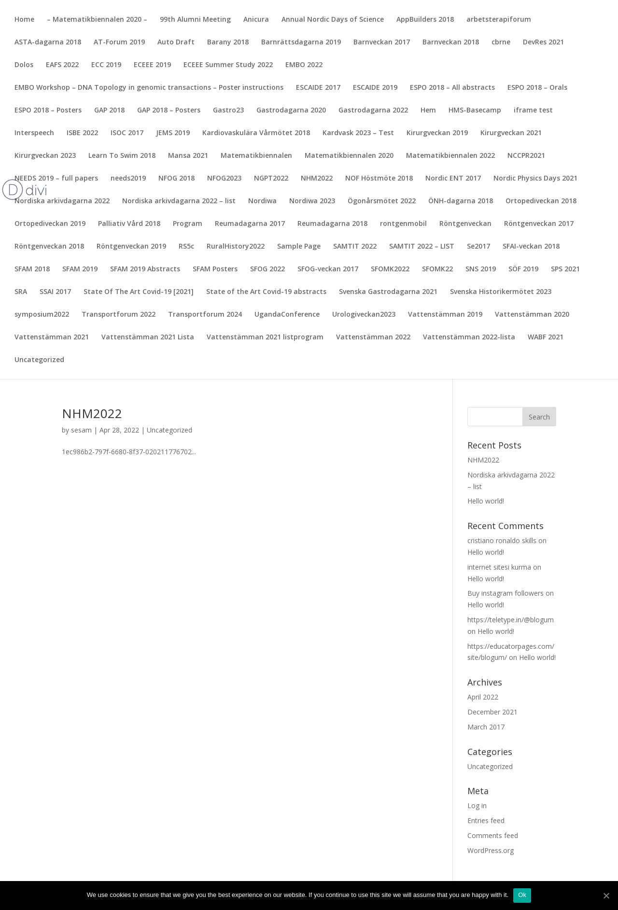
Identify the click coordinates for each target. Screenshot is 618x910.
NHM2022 (317, 178)
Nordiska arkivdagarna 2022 (62, 201)
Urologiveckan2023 (363, 315)
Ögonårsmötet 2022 (382, 201)
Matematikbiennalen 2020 (349, 156)
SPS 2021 (565, 269)
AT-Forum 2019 (119, 42)
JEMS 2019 (173, 133)
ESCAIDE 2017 (318, 88)
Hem (428, 110)
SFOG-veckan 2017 (327, 269)
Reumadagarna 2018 (332, 224)
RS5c (186, 247)
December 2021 (492, 711)
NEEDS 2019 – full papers (56, 178)
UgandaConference (287, 315)
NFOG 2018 (176, 178)
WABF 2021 (545, 337)
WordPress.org (490, 850)
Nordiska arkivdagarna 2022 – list (179, 201)
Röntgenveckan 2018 (49, 247)
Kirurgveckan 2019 (437, 133)
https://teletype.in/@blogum (510, 619)
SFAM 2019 (80, 269)
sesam (81, 429)
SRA (20, 292)
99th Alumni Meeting (195, 20)
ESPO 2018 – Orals (537, 88)
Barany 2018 (228, 42)
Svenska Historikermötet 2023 (500, 292)
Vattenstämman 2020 (532, 315)
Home (24, 20)
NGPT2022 (271, 178)
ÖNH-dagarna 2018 (460, 201)
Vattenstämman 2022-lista (469, 337)
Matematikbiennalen (256, 156)
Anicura (256, 20)
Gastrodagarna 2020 (291, 110)
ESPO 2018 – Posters (48, 110)
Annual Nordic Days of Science (332, 20)
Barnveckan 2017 (381, 42)
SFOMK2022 (390, 269)
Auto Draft (176, 42)
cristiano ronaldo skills (501, 540)
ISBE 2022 (82, 133)
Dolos (23, 65)
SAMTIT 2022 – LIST (421, 247)
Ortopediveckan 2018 (541, 201)
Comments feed (492, 835)
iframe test (533, 110)
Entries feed (486, 820)
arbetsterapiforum (498, 20)
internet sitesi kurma (499, 567)
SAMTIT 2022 (355, 247)
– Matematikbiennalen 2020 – (97, 20)
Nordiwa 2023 (312, 201)
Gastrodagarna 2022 (373, 110)
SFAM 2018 (32, 269)
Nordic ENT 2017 (453, 178)
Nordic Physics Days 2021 (535, 178)
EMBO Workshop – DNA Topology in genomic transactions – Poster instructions (148, 88)
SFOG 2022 (267, 269)
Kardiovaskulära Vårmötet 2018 (256, 133)
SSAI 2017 (55, 292)
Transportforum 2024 (205, 315)
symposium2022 (41, 315)
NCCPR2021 (526, 156)
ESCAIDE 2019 (375, 88)
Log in (477, 805)
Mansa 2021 (188, 156)
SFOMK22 (437, 269)
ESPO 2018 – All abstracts (452, 88)
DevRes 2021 (543, 42)
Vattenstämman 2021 (51, 337)
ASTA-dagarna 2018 (47, 42)
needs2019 (128, 178)
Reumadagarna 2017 (250, 224)
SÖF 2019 (523, 269)
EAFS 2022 (62, 65)
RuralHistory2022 (236, 247)
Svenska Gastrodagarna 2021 (388, 292)
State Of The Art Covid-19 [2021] (139, 292)
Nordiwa (262, 201)
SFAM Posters (215, 269)
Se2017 (478, 247)
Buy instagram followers (505, 593)
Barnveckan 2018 (450, 42)
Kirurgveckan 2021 (511, 133)
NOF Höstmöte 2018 (379, 178)
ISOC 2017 (127, 133)
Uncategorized (39, 360)
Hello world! (485, 500)
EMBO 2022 (304, 65)
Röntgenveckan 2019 (131, 247)
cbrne (501, 42)
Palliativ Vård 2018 (129, 224)
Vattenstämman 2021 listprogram (265, 337)
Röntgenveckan (465, 224)
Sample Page (299, 247)
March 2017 (486, 726)
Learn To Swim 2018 (121, 156)
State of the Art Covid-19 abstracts (266, 292)
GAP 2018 (109, 110)
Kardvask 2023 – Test (358, 133)
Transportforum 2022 (118, 315)
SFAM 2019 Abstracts (145, 269)
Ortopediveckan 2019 (49, 224)
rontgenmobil (403, 224)
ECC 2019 (106, 65)
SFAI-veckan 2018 (531, 247)
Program (187, 224)
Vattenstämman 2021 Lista (147, 337)
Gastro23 (228, 110)
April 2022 (482, 696)
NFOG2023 (224, 178)
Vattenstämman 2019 (445, 315)
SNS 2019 (480, 269)
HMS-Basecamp (475, 110)
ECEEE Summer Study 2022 (228, 65)
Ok (522, 894)
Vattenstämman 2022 (373, 337)
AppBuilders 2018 (425, 20)
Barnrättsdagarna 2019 (301, 42)
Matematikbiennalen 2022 (450, 156)
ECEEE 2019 (152, 65)
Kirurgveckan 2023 (45, 156)
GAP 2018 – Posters (168, 110)
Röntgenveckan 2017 (539, 224)
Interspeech (34, 133)
